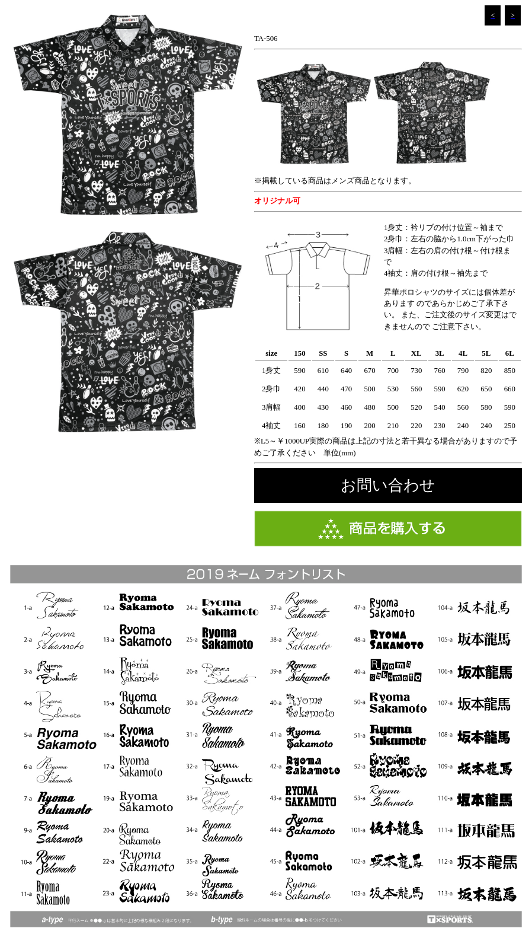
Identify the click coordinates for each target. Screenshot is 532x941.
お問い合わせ (388, 485)
